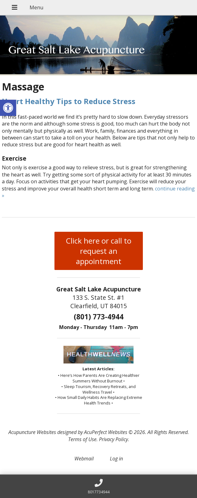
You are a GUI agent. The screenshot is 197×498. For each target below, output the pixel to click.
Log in (116, 458)
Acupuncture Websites (32, 432)
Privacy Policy (113, 439)
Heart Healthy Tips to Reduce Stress (68, 101)
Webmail (84, 458)
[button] (8, 108)
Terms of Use (82, 439)
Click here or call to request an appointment (98, 250)
